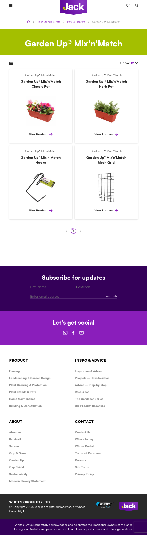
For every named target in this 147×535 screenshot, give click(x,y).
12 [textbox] (132, 63)
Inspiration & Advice (88, 371)
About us (15, 432)
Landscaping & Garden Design (29, 378)
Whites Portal (84, 446)
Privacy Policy (84, 474)
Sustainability (18, 474)
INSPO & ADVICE (90, 360)
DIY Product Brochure (90, 406)
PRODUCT (18, 360)
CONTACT (84, 421)
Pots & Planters (76, 21)
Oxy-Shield (16, 467)
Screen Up (16, 446)
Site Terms (82, 467)
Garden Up (16, 460)
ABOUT (15, 421)
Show (129, 62)
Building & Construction (25, 406)
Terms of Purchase (88, 453)
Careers (80, 460)
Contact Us (82, 432)
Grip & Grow (17, 453)
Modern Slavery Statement (27, 481)
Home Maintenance (22, 399)
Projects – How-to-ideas (92, 378)
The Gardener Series (89, 399)
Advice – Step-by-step (91, 385)
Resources (82, 392)
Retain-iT (15, 439)
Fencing (14, 371)
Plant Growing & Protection (28, 385)
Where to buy (84, 439)
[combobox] (134, 63)
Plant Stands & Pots (48, 21)
